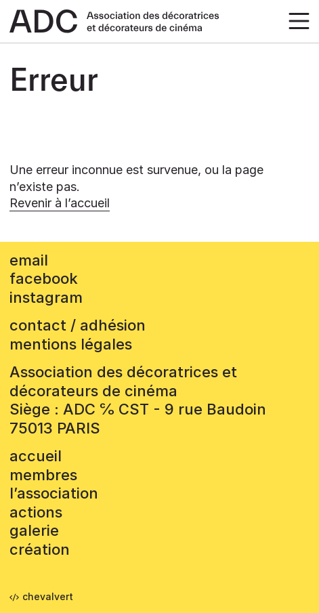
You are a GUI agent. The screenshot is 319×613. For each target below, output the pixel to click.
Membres (43, 475)
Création (39, 549)
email (28, 260)
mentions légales (70, 344)
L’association (53, 493)
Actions (35, 512)
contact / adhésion (77, 325)
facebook (43, 278)
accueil (35, 456)
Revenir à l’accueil (59, 203)
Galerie (34, 530)
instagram (46, 297)
